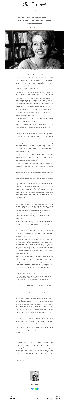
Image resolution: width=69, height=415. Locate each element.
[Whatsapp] (36, 389)
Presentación (33, 11)
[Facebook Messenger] (38, 389)
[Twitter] (33, 389)
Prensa (42, 11)
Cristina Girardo (33, 27)
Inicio (12, 11)
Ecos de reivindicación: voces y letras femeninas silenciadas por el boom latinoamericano (34, 20)
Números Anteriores (52, 11)
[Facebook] (31, 389)
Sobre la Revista (21, 11)
